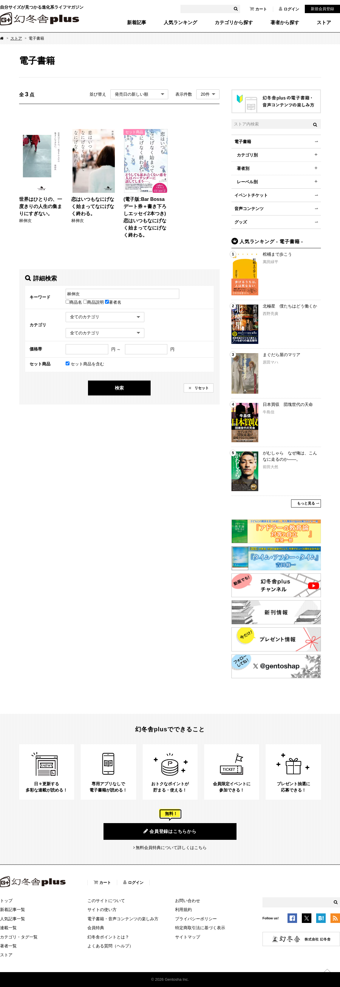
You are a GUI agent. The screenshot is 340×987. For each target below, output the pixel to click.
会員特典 (95, 927)
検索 (119, 387)
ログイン (289, 9)
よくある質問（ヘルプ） (110, 945)
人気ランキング (180, 22)
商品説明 (94, 302)
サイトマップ (187, 937)
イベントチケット (251, 195)
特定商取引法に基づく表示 (200, 927)
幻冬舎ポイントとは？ (108, 937)
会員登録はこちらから (169, 831)
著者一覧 (8, 945)
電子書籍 (242, 141)
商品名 (74, 302)
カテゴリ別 (247, 155)
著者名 (113, 302)
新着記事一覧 (12, 909)
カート (258, 9)
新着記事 (136, 22)
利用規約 (183, 909)
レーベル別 (247, 181)
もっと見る (306, 503)
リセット (201, 388)
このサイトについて (106, 900)
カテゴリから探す (234, 22)
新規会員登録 (322, 9)
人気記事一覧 (12, 918)
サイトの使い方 (102, 909)
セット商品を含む (85, 363)
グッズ (240, 222)
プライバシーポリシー (196, 918)
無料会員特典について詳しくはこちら (171, 847)
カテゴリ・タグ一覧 (19, 937)
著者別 (243, 168)
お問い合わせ (187, 900)
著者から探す (285, 22)
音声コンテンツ (249, 208)
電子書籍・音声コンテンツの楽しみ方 (122, 918)
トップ (6, 900)
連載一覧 (8, 927)
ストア (324, 22)
